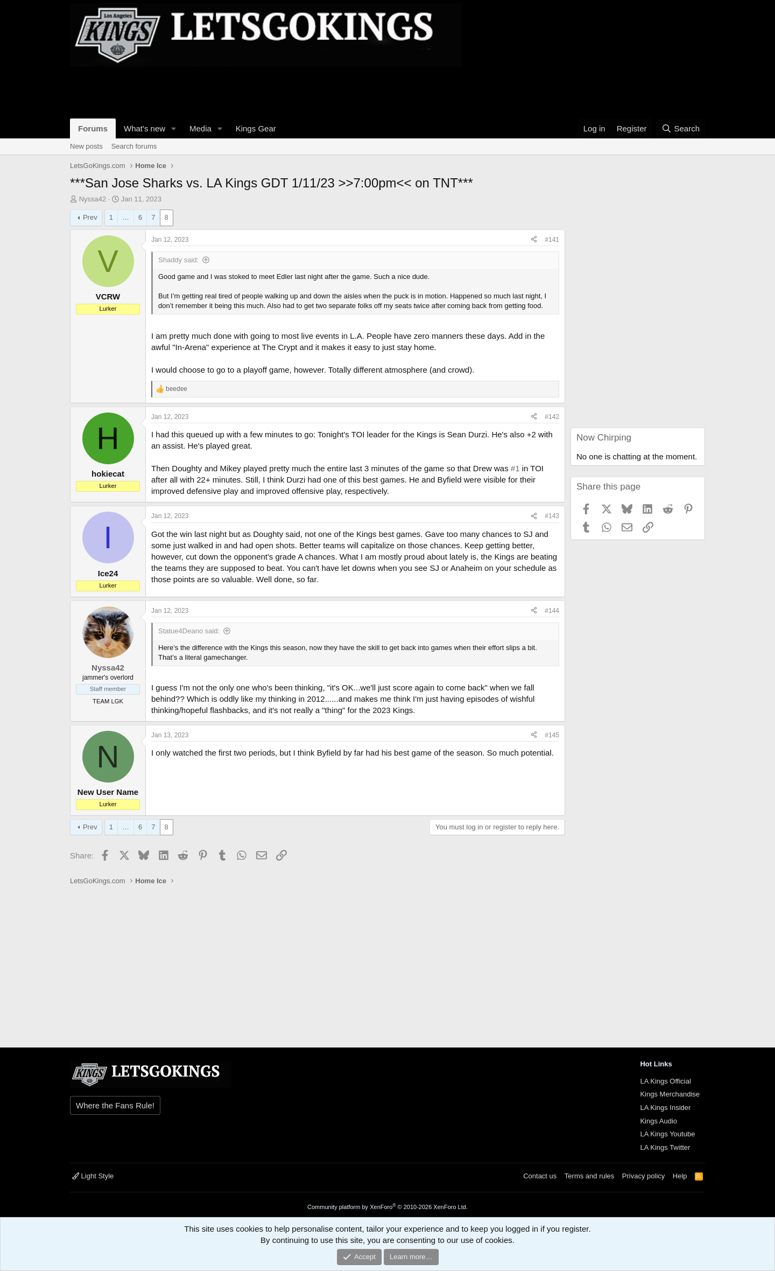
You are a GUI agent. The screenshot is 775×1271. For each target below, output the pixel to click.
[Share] (534, 240)
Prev (90, 217)
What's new (144, 128)
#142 (552, 417)
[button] (173, 128)
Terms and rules (589, 1176)
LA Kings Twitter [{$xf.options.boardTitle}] (665, 1147)
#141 (552, 239)
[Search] (680, 128)
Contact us (539, 1176)
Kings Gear (256, 128)
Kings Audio (658, 1121)
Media (200, 128)
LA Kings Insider (665, 1108)
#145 (552, 735)
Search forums (134, 146)
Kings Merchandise (670, 1094)
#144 (552, 610)
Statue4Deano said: (189, 631)
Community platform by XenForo (387, 1207)
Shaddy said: (178, 260)
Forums (93, 128)
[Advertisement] (266, 91)
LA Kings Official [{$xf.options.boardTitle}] (665, 1081)
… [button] (125, 217)
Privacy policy (643, 1176)
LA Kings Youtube (667, 1134)
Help (680, 1176)
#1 (515, 468)
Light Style (93, 1176)
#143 (552, 516)
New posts (86, 146)
